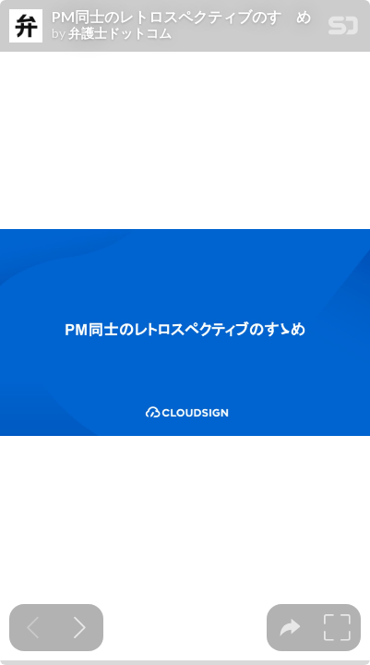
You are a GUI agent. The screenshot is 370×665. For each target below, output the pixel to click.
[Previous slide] (33, 627)
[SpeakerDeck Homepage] (343, 29)
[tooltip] (290, 627)
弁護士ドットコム (120, 33)
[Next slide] (80, 627)
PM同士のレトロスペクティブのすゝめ (181, 16)
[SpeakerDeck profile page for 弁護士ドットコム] (25, 26)
